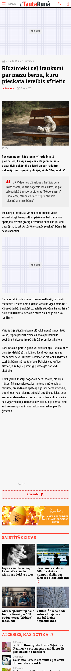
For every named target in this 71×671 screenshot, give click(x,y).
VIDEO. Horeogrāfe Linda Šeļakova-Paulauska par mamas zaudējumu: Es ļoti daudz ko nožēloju (39, 648)
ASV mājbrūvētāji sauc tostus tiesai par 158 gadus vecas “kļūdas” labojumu (18, 616)
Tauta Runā (14, 61)
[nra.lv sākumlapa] (12, 4)
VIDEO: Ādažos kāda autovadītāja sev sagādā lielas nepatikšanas (51, 616)
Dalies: (22, 484)
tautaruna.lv (8, 88)
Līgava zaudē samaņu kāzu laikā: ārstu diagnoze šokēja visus (18, 571)
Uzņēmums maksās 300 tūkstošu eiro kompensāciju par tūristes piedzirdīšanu (53, 573)
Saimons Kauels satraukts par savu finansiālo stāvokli (38, 661)
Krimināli (29, 61)
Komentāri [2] (35, 494)
